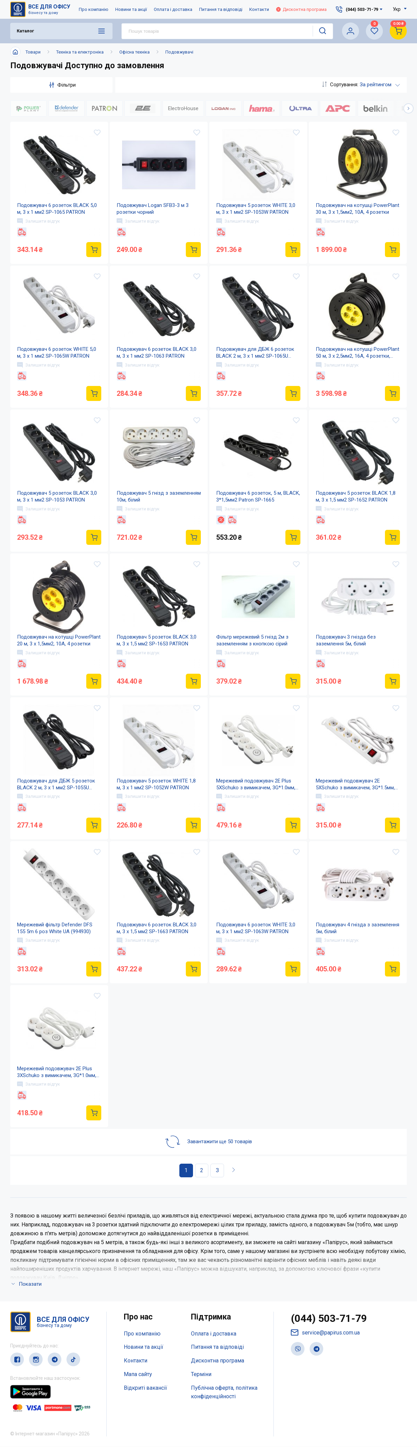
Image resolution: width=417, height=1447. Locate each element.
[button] (408, 108)
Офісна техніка (134, 52)
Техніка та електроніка (80, 52)
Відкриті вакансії (145, 1388)
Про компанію (93, 9)
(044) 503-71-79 (329, 1319)
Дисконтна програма (301, 9)
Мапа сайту (138, 1374)
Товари (33, 52)
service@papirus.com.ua (325, 1333)
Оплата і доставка (173, 9)
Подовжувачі (179, 52)
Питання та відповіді (220, 9)
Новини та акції (131, 9)
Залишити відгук (38, 221)
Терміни (201, 1374)
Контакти (259, 9)
